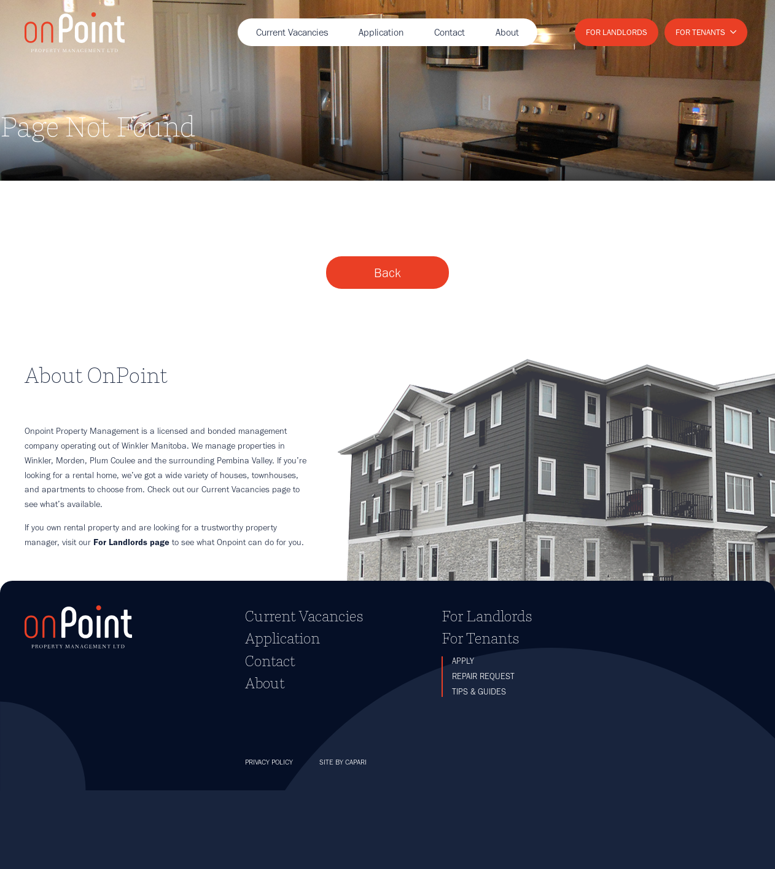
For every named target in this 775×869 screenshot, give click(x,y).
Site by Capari (343, 840)
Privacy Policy (269, 840)
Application (381, 32)
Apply (463, 739)
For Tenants (700, 32)
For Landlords (616, 32)
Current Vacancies (292, 32)
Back (387, 345)
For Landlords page (131, 620)
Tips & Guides (479, 770)
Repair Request (483, 755)
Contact (449, 32)
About (507, 32)
